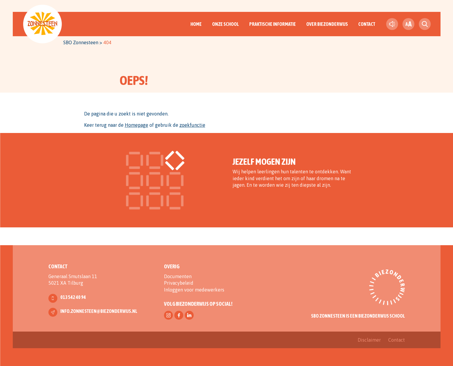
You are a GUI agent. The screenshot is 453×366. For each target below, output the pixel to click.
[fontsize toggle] (408, 24)
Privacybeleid (178, 283)
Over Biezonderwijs (327, 24)
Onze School (225, 24)
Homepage (136, 125)
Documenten (178, 276)
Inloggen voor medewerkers (194, 289)
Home (196, 24)
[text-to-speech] (392, 24)
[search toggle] (425, 24)
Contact (366, 24)
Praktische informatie (272, 24)
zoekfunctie (192, 125)
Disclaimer (369, 340)
